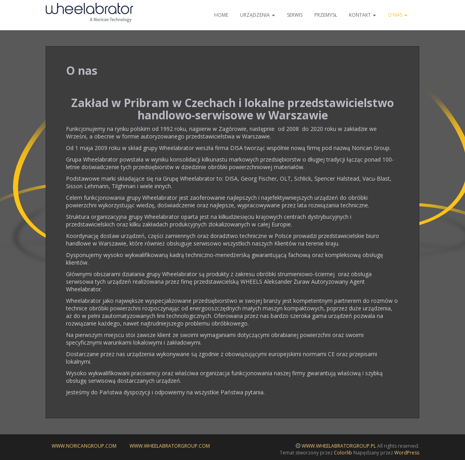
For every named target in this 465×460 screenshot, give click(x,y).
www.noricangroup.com (84, 445)
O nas (397, 15)
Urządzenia (257, 15)
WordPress (406, 452)
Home (221, 15)
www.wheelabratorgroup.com (170, 445)
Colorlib (343, 452)
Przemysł (325, 15)
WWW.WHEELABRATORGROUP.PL (339, 445)
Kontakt (362, 15)
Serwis (294, 15)
